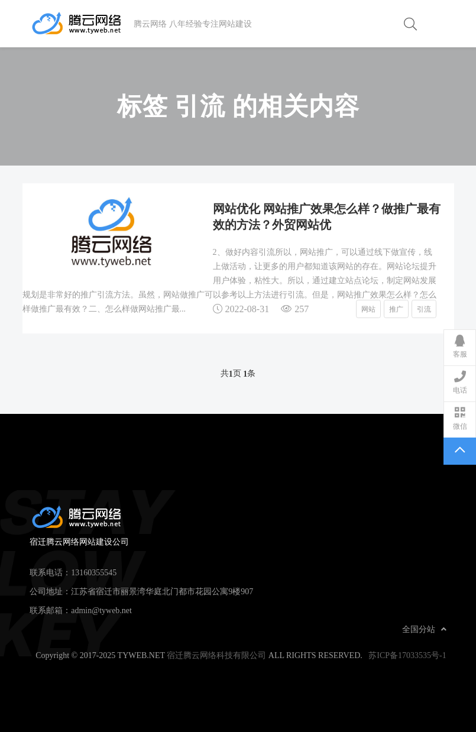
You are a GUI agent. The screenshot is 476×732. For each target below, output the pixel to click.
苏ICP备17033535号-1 (407, 655)
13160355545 (93, 572)
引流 (424, 308)
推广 (396, 308)
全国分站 (424, 629)
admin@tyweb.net (101, 610)
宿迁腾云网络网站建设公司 (82, 23)
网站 (368, 308)
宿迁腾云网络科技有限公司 (216, 655)
